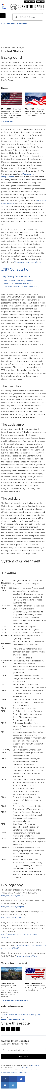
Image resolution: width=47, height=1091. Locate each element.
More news (8, 122)
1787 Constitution (15, 269)
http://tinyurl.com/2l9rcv (26, 956)
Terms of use (35, 1070)
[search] (27, 16)
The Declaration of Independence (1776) (21, 281)
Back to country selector (15, 24)
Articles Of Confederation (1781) (17, 284)
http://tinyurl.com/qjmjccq (12, 907)
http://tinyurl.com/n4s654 (12, 896)
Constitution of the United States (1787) (21, 287)
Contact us (14, 1072)
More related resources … (13, 1020)
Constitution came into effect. (27, 262)
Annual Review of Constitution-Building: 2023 (21, 1015)
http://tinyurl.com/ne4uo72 (13, 917)
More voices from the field (15, 1000)
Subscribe (40, 1)
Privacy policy (5, 1072)
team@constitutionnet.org (27, 1068)
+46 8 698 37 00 (36, 1065)
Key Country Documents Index (17, 276)
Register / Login (23, 1072)
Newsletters (30, 1)
